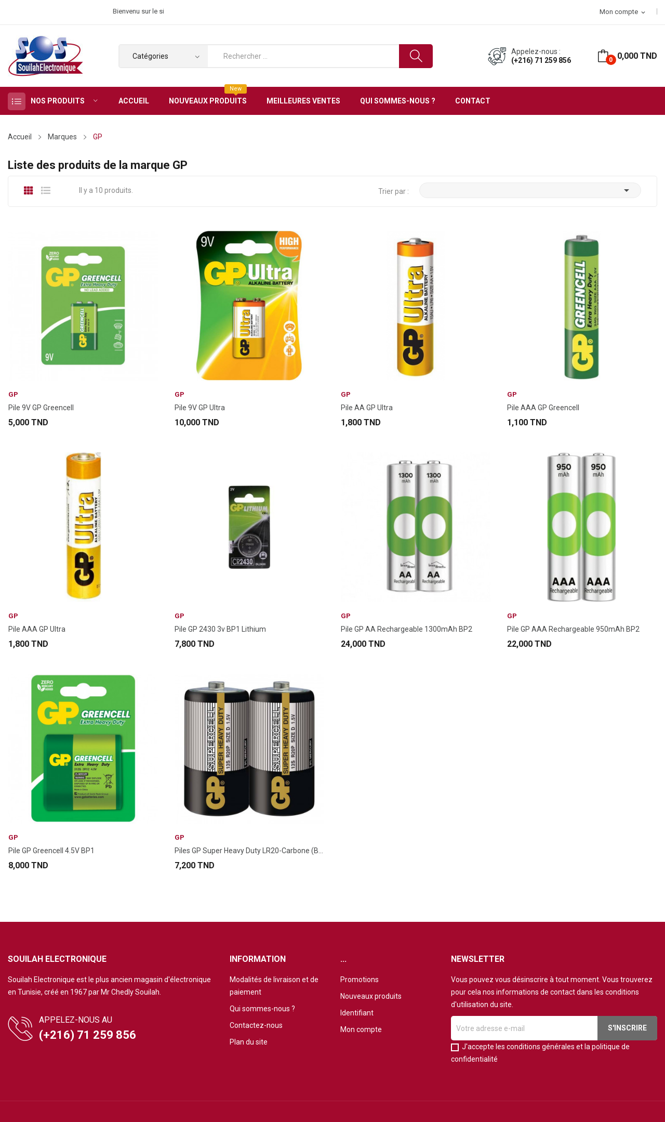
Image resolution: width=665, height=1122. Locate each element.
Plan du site (249, 1042)
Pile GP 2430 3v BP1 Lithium (220, 629)
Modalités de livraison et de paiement (274, 985)
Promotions (359, 979)
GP (13, 394)
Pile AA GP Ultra (367, 407)
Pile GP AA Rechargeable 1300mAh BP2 (406, 629)
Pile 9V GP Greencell (41, 407)
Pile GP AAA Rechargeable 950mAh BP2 (573, 629)
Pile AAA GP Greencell (543, 407)
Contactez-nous (256, 1025)
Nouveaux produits (371, 996)
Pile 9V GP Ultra (200, 407)
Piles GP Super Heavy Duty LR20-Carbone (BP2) (249, 850)
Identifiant (357, 1013)
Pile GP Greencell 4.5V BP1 (51, 850)
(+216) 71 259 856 (541, 60)
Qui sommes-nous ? (262, 1008)
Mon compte (361, 1029)
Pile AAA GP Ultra (36, 629)
